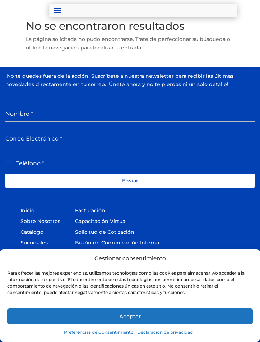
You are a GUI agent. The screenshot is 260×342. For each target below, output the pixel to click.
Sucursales (34, 242)
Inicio (27, 210)
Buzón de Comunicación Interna (117, 242)
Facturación (90, 210)
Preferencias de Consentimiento (99, 332)
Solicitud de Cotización (104, 232)
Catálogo (31, 232)
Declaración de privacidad (165, 332)
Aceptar (130, 316)
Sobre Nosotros (40, 221)
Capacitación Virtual (101, 221)
